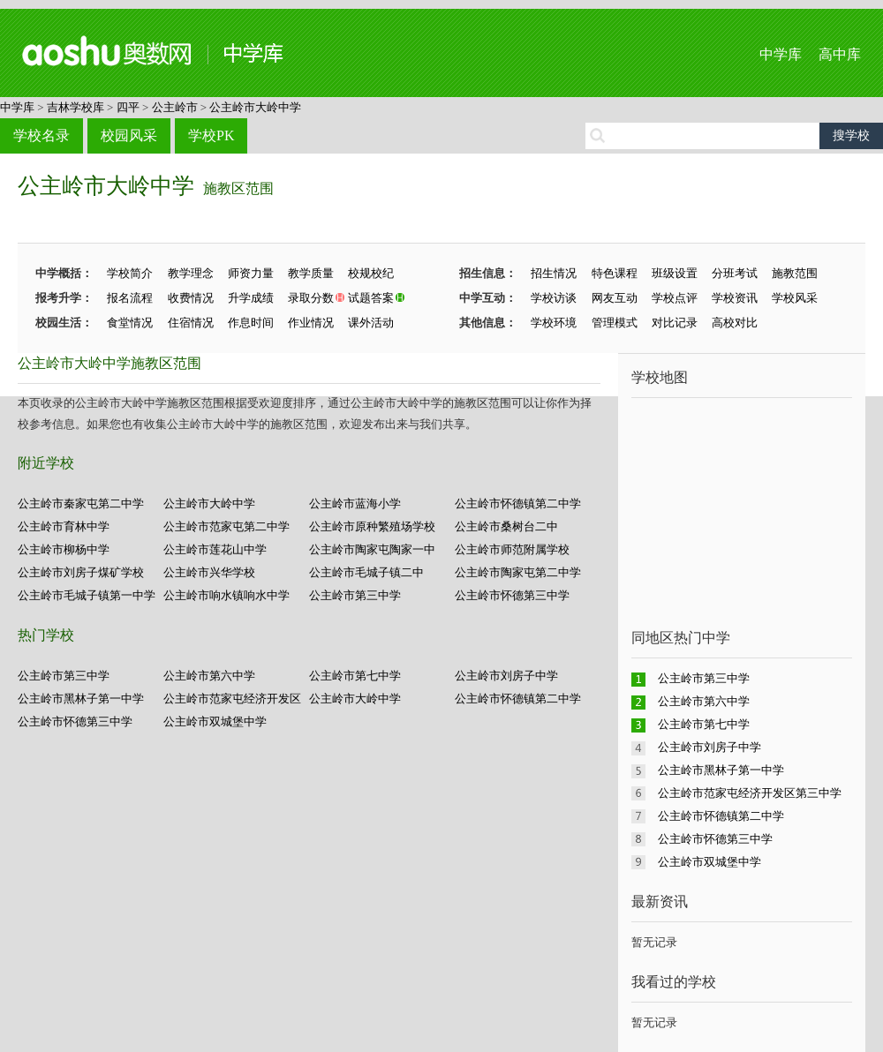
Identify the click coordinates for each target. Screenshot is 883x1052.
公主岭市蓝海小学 (355, 503)
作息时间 (251, 322)
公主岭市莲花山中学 (215, 549)
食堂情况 (130, 322)
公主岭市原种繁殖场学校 (372, 526)
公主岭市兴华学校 (209, 572)
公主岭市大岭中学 (255, 107)
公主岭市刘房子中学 (506, 675)
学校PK (211, 135)
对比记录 (675, 322)
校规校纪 (371, 273)
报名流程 (130, 297)
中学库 (780, 54)
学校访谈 (554, 297)
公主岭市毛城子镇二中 (366, 572)
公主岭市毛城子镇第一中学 (86, 595)
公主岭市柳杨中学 (63, 549)
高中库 (840, 54)
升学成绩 (251, 297)
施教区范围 (238, 188)
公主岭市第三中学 (355, 595)
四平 (128, 107)
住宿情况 (191, 322)
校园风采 (129, 135)
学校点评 (675, 297)
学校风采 (795, 297)
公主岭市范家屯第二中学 (226, 526)
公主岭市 (175, 107)
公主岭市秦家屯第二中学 (81, 503)
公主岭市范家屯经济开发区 (232, 698)
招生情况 (554, 273)
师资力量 (251, 273)
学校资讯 (735, 297)
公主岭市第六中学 (209, 675)
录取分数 (311, 297)
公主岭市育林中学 (63, 526)
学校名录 (41, 135)
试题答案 (371, 297)
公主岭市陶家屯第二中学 (518, 572)
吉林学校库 (75, 107)
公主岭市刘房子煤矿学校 (81, 572)
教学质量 (311, 273)
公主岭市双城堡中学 (215, 721)
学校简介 (130, 273)
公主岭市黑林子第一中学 (81, 698)
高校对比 (735, 322)
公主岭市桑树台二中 (506, 526)
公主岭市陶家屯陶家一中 (372, 549)
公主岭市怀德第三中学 (512, 595)
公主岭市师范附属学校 (512, 549)
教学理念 (191, 273)
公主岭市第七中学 (355, 675)
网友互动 (615, 297)
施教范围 (795, 273)
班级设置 (675, 273)
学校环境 (554, 322)
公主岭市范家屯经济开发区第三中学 (749, 793)
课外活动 (371, 322)
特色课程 (615, 273)
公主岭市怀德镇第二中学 (518, 503)
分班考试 (735, 273)
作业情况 (311, 322)
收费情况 (191, 297)
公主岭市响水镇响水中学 (226, 595)
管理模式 (615, 322)
